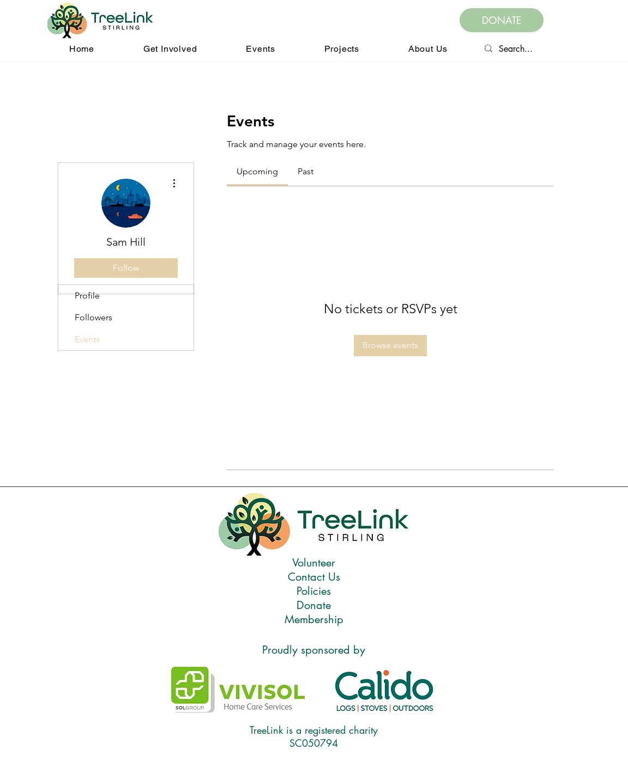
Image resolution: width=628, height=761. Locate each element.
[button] (170, 48)
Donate (314, 605)
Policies (314, 591)
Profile (87, 295)
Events (87, 339)
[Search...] (559, 48)
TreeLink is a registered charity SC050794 (314, 736)
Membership (314, 619)
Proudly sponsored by (313, 650)
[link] (257, 171)
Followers (93, 317)
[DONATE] (502, 20)
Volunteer (313, 563)
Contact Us (314, 577)
